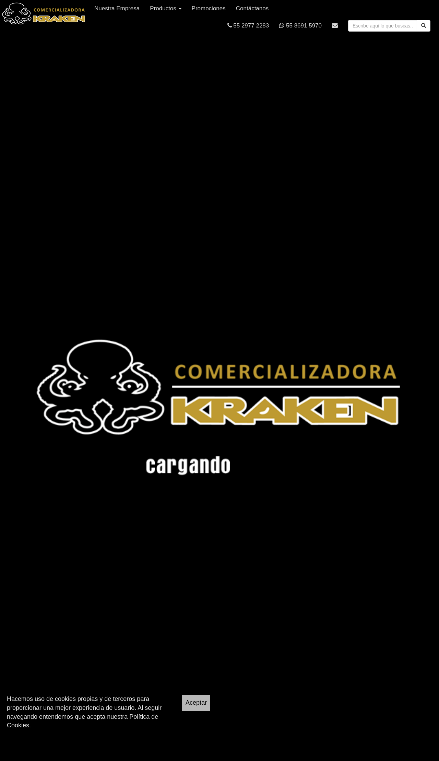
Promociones (209, 8)
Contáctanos (252, 8)
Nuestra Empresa (117, 8)
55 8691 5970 (300, 25)
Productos (165, 8)
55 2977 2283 (248, 25)
